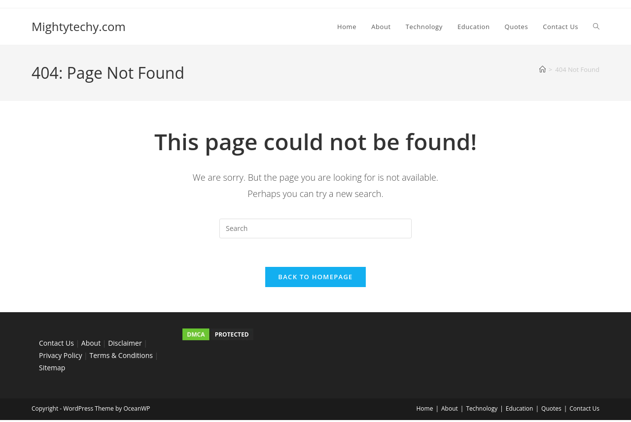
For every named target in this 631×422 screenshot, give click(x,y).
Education (519, 410)
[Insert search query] (315, 228)
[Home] (542, 69)
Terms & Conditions (121, 356)
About (91, 344)
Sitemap (52, 369)
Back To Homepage (315, 278)
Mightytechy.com (79, 26)
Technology (481, 410)
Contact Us (56, 344)
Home (424, 410)
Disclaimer (124, 344)
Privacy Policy (60, 356)
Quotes (551, 410)
